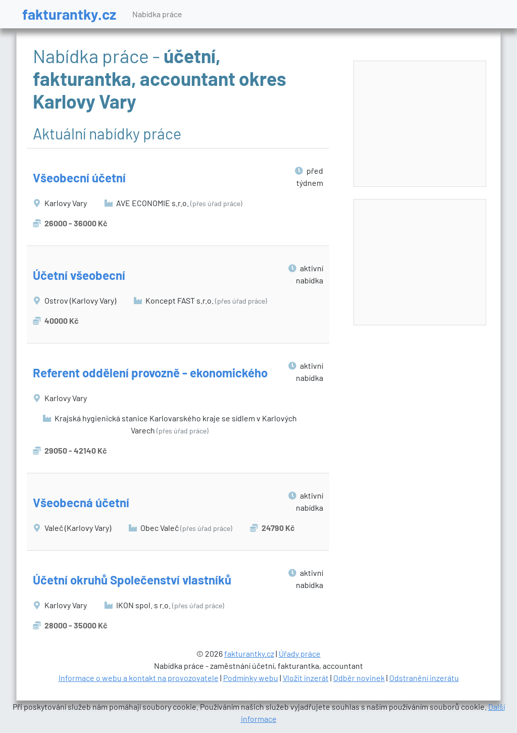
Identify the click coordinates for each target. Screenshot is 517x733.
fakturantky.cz (69, 14)
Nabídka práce (157, 14)
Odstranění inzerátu (424, 677)
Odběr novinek (359, 677)
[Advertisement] (420, 124)
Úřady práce (300, 653)
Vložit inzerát (306, 677)
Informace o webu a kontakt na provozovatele (139, 677)
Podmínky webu (250, 677)
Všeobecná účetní (81, 502)
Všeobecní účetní (79, 177)
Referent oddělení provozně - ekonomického (150, 372)
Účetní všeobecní (79, 275)
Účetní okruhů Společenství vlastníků (132, 579)
